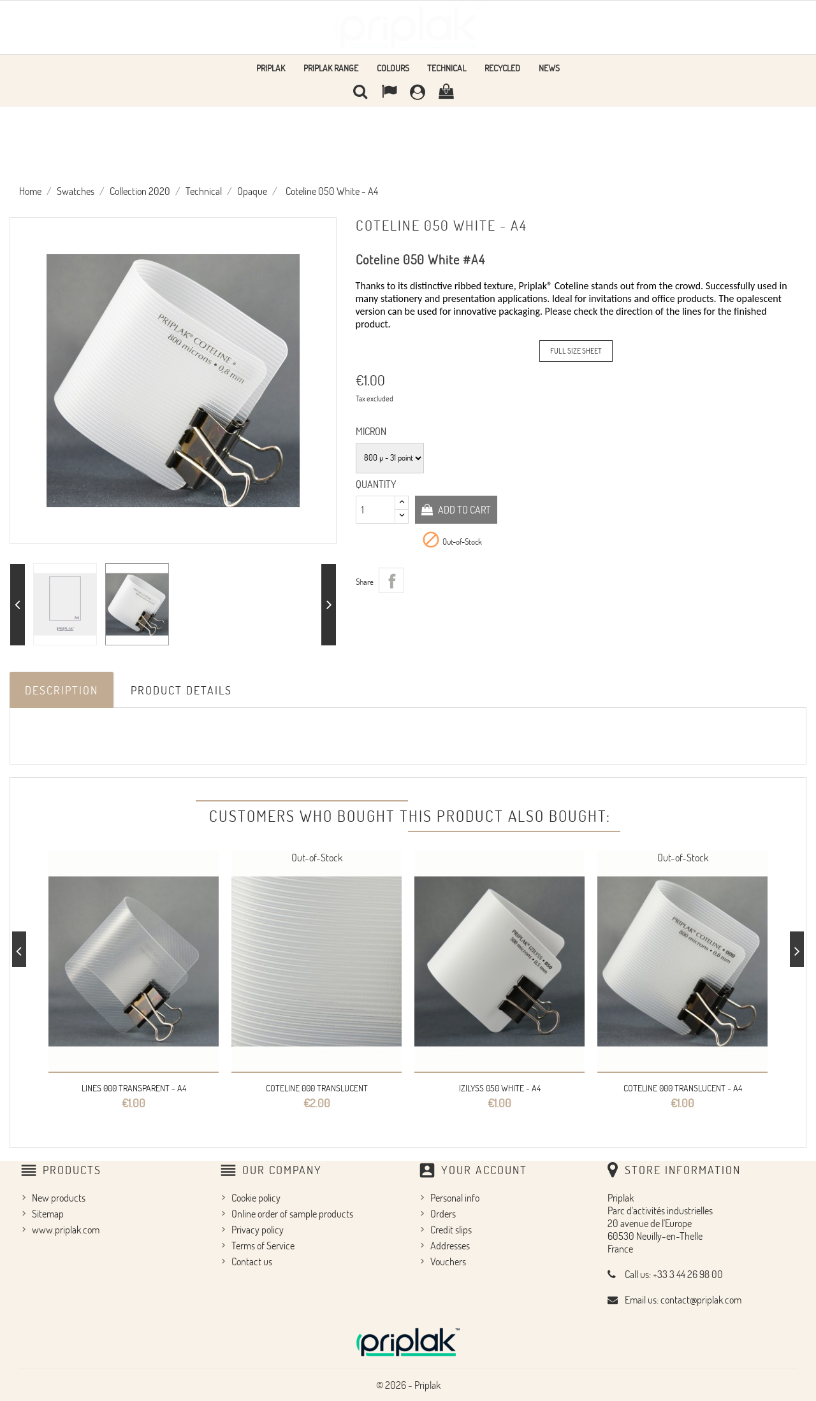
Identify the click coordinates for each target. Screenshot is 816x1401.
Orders (443, 1213)
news (549, 67)
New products (58, 1197)
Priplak (270, 67)
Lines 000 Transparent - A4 (134, 1087)
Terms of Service (263, 1245)
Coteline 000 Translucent (317, 1087)
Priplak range (330, 67)
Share (391, 580)
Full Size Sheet (576, 351)
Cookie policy (255, 1197)
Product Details (181, 690)
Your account (484, 1170)
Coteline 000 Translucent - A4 (682, 1087)
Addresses (450, 1245)
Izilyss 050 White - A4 (500, 1087)
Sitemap (48, 1213)
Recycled (502, 67)
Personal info (454, 1197)
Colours (393, 67)
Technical (446, 67)
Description (61, 690)
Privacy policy (257, 1229)
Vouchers (448, 1260)
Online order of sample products (292, 1213)
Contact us (251, 1260)
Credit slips (451, 1229)
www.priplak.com (65, 1229)
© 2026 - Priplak (408, 1384)
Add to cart (464, 509)
